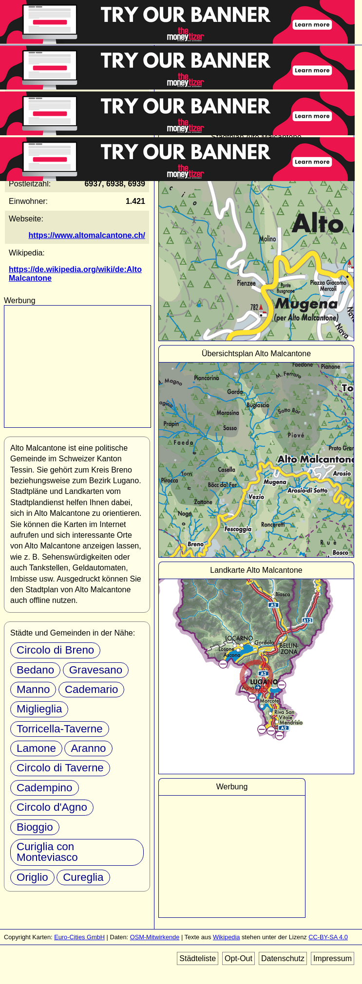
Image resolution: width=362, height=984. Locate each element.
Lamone (36, 748)
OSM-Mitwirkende (155, 937)
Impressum (332, 958)
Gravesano (96, 670)
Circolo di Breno (55, 650)
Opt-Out (238, 958)
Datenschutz (283, 958)
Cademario (91, 689)
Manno (33, 689)
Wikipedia (226, 937)
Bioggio (35, 827)
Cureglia (83, 877)
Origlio (32, 877)
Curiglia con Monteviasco (47, 851)
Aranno (88, 748)
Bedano (35, 670)
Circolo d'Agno (52, 807)
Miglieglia (39, 709)
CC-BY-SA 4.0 (328, 937)
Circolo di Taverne (60, 768)
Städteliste (197, 958)
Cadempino (45, 788)
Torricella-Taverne (60, 729)
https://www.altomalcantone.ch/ (87, 235)
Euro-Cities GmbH (79, 937)
